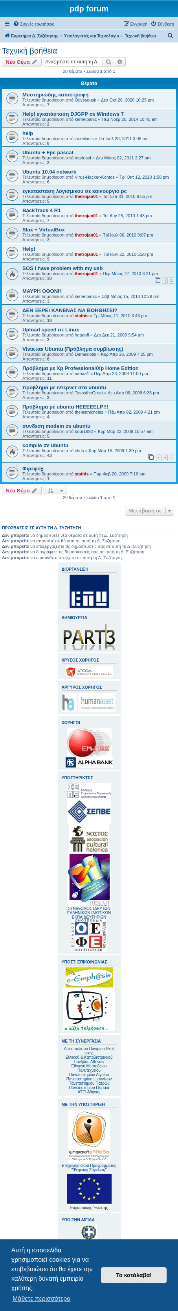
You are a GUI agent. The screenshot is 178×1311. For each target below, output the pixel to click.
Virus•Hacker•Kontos (95, 177)
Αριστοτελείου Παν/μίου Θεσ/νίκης (89, 1051)
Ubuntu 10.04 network (49, 172)
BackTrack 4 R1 (41, 210)
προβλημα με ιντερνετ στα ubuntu (64, 387)
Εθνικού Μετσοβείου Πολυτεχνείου (89, 1068)
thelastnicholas (89, 412)
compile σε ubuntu (45, 445)
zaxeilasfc (84, 138)
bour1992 (84, 431)
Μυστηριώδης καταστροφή (55, 95)
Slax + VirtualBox (43, 230)
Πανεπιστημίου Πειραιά (89, 1087)
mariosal (83, 157)
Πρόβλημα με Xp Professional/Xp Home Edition (80, 368)
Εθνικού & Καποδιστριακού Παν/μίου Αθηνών (89, 1059)
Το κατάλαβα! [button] (134, 1275)
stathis (81, 315)
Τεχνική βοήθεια (29, 50)
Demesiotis (85, 354)
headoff (82, 335)
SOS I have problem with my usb (62, 268)
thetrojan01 (86, 196)
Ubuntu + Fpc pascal (47, 152)
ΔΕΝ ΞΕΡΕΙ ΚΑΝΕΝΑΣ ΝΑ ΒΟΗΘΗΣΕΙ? (69, 310)
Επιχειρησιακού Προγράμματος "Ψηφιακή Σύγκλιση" (89, 1141)
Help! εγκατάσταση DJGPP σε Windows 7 (73, 114)
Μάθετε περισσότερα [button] (42, 1298)
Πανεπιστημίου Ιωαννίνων (89, 1079)
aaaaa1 (82, 373)
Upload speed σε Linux (50, 330)
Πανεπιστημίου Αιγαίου (89, 1074)
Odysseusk (85, 100)
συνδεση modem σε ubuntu (56, 426)
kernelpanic (86, 119)
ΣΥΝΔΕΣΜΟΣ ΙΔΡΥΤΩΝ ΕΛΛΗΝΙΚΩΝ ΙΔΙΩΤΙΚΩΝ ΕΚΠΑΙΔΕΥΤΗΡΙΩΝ (89, 912)
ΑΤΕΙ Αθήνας (89, 1092)
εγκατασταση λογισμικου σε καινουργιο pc (74, 191)
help (27, 133)
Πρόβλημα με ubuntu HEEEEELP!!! (65, 407)
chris (79, 450)
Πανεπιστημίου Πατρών (89, 1083)
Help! (28, 249)
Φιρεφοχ (33, 469)
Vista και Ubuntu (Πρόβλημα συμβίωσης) (72, 349)
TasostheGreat (89, 392)
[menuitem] (33, 24)
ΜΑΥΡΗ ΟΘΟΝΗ (42, 291)
